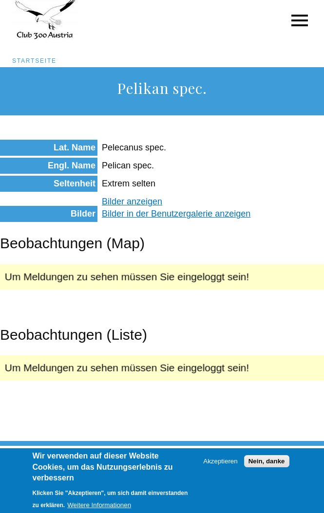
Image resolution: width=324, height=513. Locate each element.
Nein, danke (266, 466)
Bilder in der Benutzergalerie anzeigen (176, 214)
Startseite (34, 60)
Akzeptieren (220, 466)
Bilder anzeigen (132, 201)
